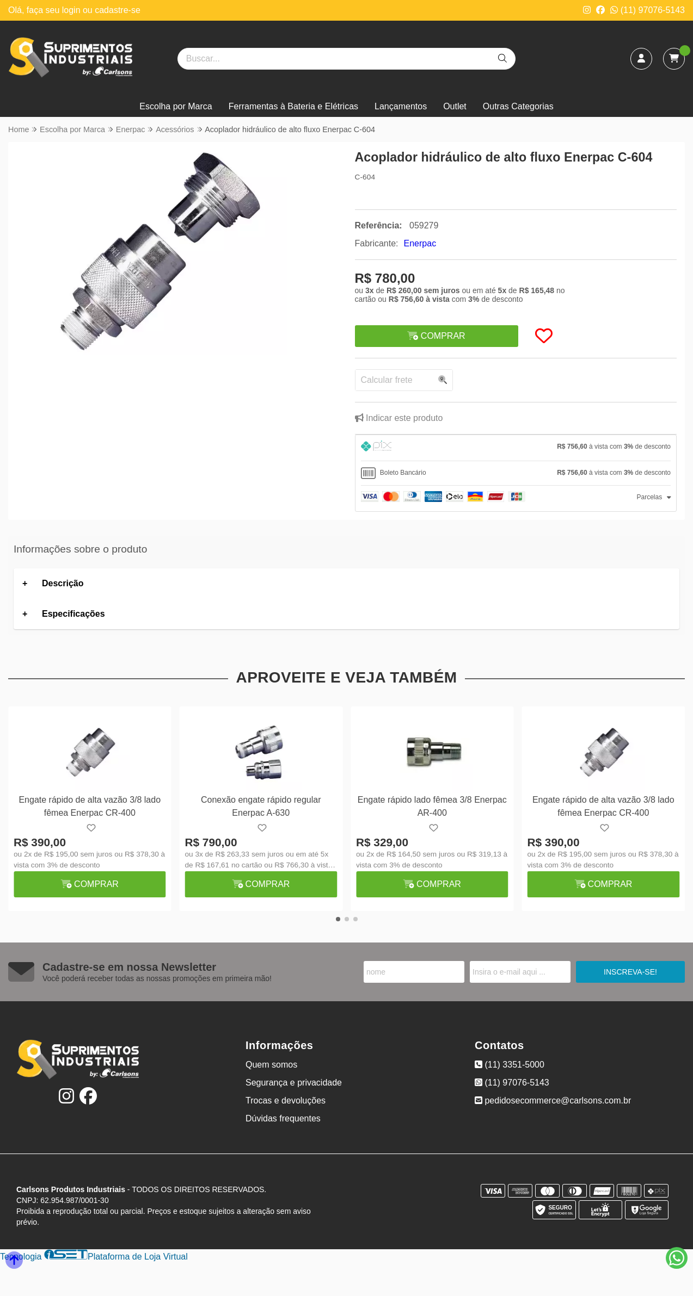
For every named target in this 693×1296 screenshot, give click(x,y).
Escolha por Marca (175, 106)
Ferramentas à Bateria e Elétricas (293, 106)
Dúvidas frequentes (283, 1118)
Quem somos (271, 1064)
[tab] (516, 448)
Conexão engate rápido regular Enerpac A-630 (261, 806)
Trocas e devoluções (286, 1100)
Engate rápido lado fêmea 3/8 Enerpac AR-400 (432, 806)
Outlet (455, 106)
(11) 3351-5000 (509, 1064)
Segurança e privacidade (294, 1082)
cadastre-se (117, 10)
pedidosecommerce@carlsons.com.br (553, 1100)
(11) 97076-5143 (647, 10)
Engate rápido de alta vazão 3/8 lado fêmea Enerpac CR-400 (90, 806)
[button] (338, 919)
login (72, 10)
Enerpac (420, 243)
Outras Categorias (518, 106)
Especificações (73, 613)
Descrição (63, 583)
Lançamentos (401, 106)
